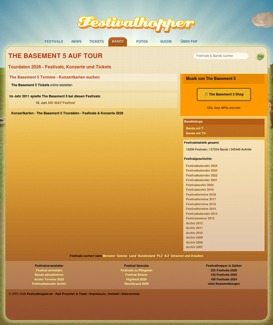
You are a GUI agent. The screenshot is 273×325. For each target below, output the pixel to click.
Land (132, 255)
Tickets (96, 41)
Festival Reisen (136, 274)
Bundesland (146, 255)
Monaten (109, 255)
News (76, 41)
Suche (166, 41)
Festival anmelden (49, 270)
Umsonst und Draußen (187, 255)
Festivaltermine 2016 (201, 204)
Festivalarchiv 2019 (200, 189)
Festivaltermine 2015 (201, 208)
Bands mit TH (196, 133)
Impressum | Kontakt (104, 293)
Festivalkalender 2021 (201, 180)
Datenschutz (131, 293)
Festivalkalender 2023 (201, 170)
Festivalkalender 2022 (201, 175)
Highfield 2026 (136, 279)
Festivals (54, 41)
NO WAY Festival (61, 103)
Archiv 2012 (194, 223)
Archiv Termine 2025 (49, 279)
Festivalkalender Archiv (49, 283)
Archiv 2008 (194, 242)
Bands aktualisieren (49, 274)
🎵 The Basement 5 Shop (224, 94)
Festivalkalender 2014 (201, 213)
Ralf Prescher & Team (71, 293)
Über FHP (189, 41)
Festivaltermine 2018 (201, 194)
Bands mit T (195, 128)
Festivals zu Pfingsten (136, 270)
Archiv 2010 (194, 232)
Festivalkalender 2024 (201, 165)
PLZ (160, 255)
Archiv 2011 (194, 228)
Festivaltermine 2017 (201, 199)
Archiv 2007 (194, 247)
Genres (122, 255)
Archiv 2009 (194, 237)
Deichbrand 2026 (136, 283)
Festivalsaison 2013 (200, 218)
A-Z (166, 255)
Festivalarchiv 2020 (200, 185)
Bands (118, 41)
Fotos (142, 41)
